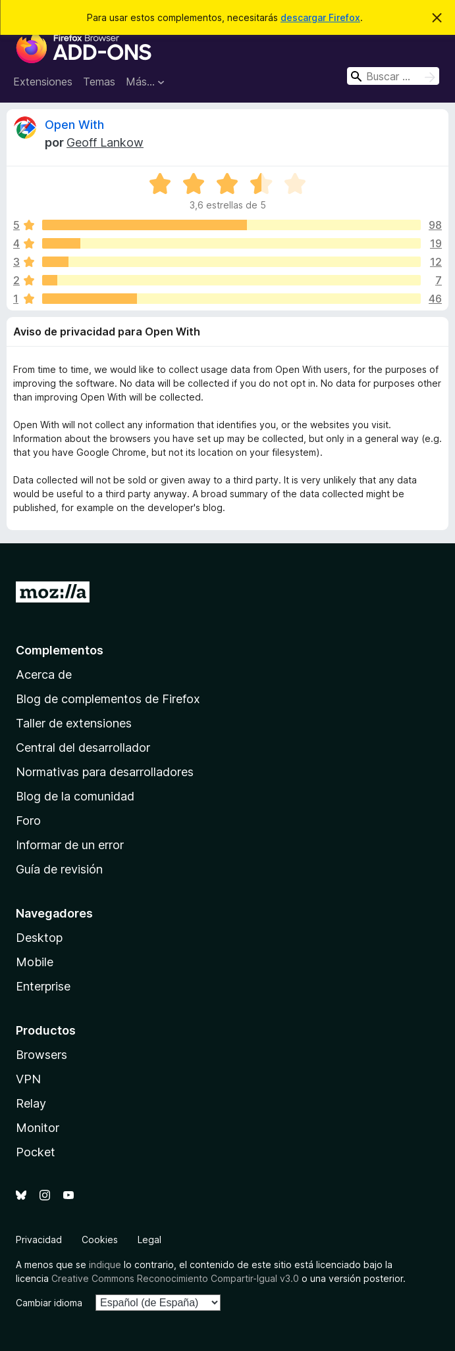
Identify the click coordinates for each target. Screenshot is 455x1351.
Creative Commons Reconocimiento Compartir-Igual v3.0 (175, 1278)
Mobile (34, 962)
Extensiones (42, 81)
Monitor (37, 1128)
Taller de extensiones (74, 723)
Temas (99, 81)
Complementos (59, 650)
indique (105, 1264)
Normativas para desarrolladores (105, 772)
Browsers (41, 1055)
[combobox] (393, 76)
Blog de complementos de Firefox (108, 699)
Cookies (100, 1239)
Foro (28, 820)
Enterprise (43, 986)
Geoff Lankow (105, 142)
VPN (28, 1079)
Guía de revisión (59, 869)
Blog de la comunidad (75, 796)
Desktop (39, 938)
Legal (149, 1239)
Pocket (35, 1152)
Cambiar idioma (49, 1302)
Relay (31, 1103)
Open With (74, 125)
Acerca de (44, 674)
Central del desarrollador (83, 747)
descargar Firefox (320, 17)
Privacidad (39, 1239)
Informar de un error (70, 845)
